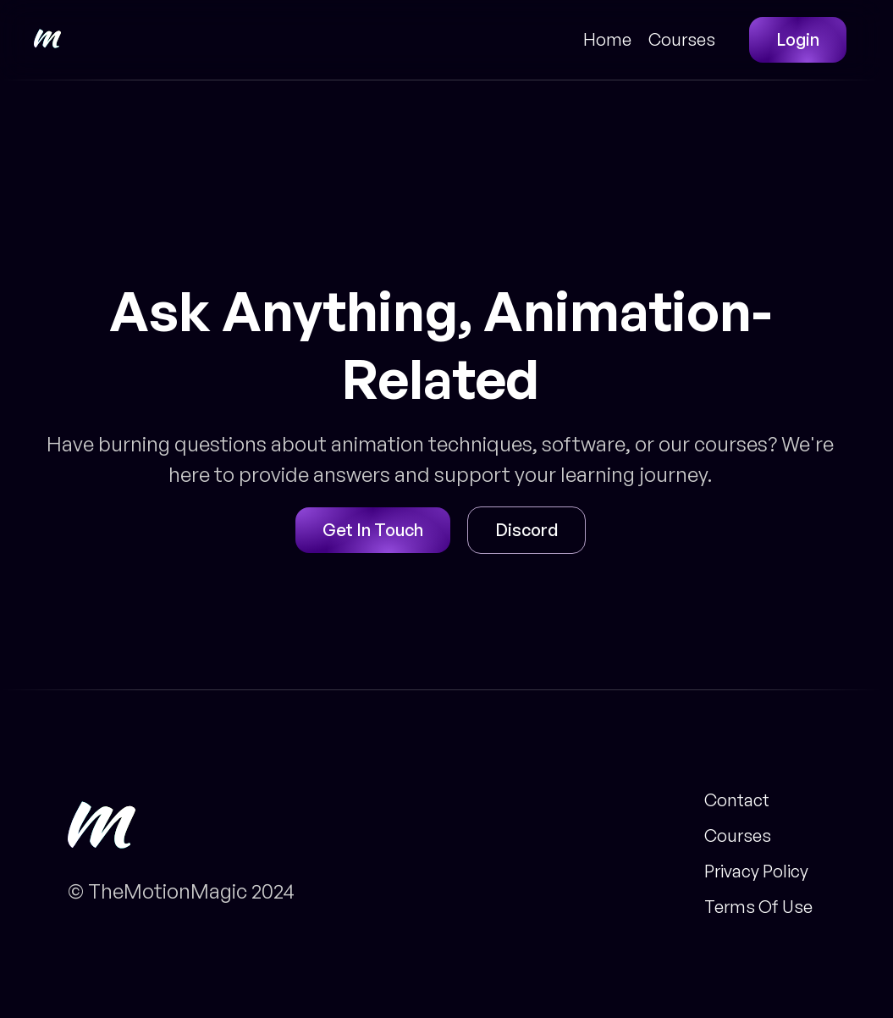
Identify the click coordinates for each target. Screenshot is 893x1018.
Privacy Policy (756, 871)
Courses (681, 39)
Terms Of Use (758, 907)
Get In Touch (372, 529)
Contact (736, 800)
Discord (526, 529)
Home (607, 39)
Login (797, 39)
